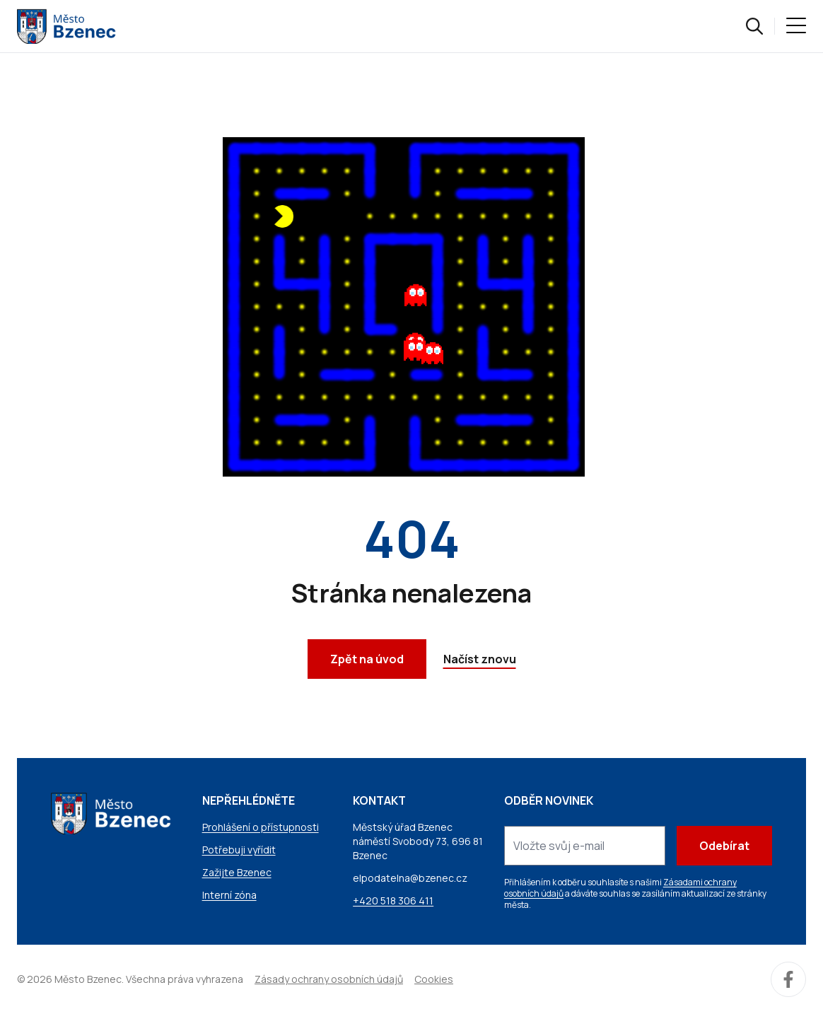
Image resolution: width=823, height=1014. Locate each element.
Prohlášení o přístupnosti (260, 827)
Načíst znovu (479, 659)
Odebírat (724, 845)
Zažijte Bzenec (237, 872)
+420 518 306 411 (393, 900)
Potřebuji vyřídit (239, 849)
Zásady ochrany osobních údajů (329, 979)
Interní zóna (229, 895)
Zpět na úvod (367, 659)
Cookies (433, 979)
